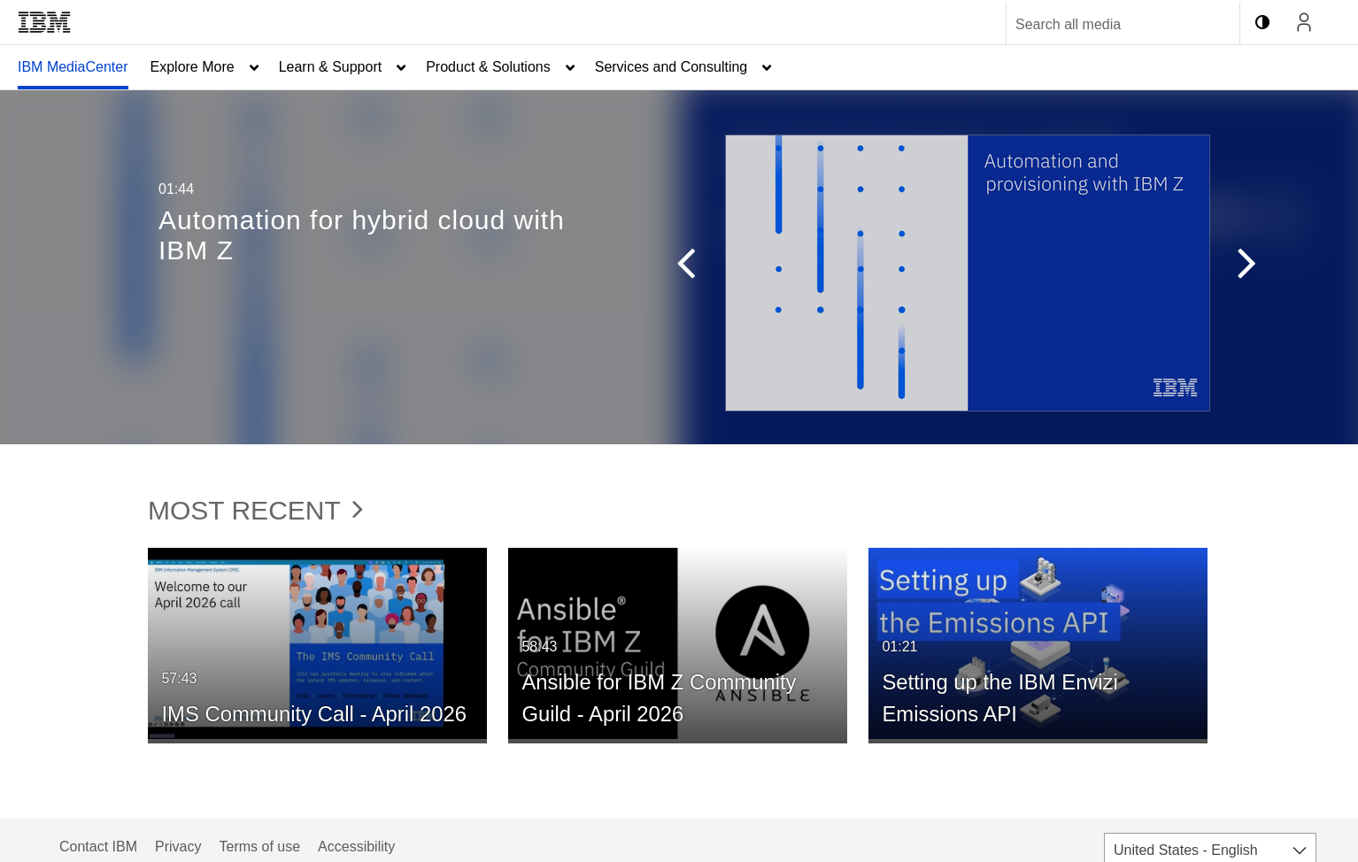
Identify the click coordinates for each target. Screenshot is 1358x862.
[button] (677, 267)
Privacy (178, 846)
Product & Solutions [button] (488, 66)
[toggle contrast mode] (1262, 22)
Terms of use (259, 846)
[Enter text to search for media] (1104, 25)
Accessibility (356, 846)
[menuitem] (73, 67)
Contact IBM (98, 846)
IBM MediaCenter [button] (73, 66)
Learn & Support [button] (330, 66)
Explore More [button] (192, 66)
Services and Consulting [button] (671, 66)
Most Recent (255, 510)
